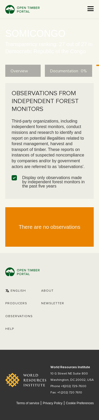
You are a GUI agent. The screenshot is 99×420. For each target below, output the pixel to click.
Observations (19, 316)
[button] (15, 291)
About (47, 290)
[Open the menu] (90, 8)
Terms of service (27, 403)
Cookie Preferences (80, 403)
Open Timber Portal (22, 9)
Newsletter (52, 303)
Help (9, 329)
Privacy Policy (53, 403)
